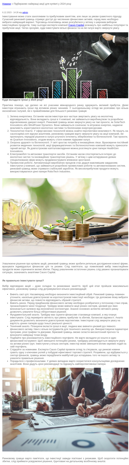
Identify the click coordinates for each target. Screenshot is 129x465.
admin (25, 12)
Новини (6, 3)
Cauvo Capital (76, 25)
